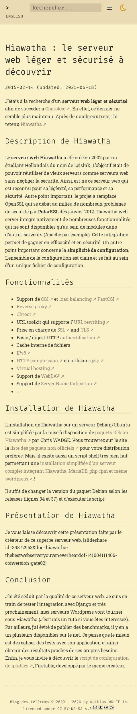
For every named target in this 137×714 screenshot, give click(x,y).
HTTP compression (37, 360)
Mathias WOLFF (105, 701)
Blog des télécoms (29, 701)
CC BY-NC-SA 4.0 (74, 708)
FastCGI (105, 299)
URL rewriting (89, 322)
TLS (85, 330)
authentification (77, 337)
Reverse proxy (32, 306)
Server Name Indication (66, 383)
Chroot (24, 314)
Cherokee (55, 109)
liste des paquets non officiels (42, 448)
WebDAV (50, 376)
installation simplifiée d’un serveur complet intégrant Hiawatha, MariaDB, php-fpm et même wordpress (66, 471)
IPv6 (21, 353)
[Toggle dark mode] (123, 7)
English (14, 16)
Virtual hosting (33, 368)
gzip (94, 360)
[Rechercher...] (65, 7)
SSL (61, 330)
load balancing (75, 299)
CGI (44, 299)
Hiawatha (31, 124)
